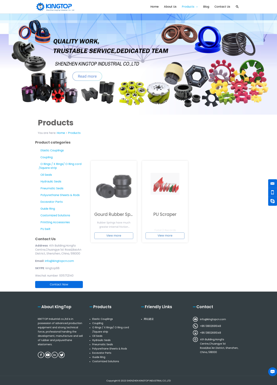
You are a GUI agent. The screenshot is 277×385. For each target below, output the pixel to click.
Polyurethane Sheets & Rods (60, 195)
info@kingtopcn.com (213, 319)
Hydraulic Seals (50, 181)
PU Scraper (164, 243)
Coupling (46, 157)
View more (113, 264)
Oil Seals (46, 175)
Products (74, 133)
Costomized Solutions (55, 215)
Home (61, 133)
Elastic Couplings (52, 150)
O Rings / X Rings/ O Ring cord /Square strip (60, 166)
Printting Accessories (55, 222)
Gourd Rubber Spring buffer (123, 243)
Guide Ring (47, 209)
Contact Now (59, 284)
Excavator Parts (51, 202)
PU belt (45, 229)
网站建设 (149, 319)
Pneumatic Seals (51, 188)
